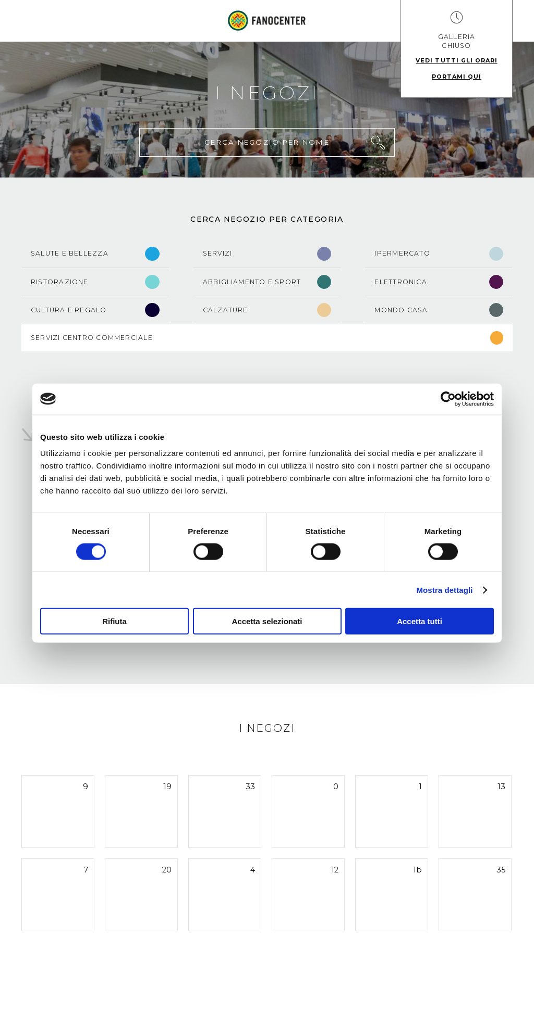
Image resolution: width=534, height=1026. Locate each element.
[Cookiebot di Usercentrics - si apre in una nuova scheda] (448, 399)
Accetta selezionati (267, 621)
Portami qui (456, 76)
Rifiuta (114, 621)
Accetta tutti (419, 621)
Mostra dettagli (444, 589)
